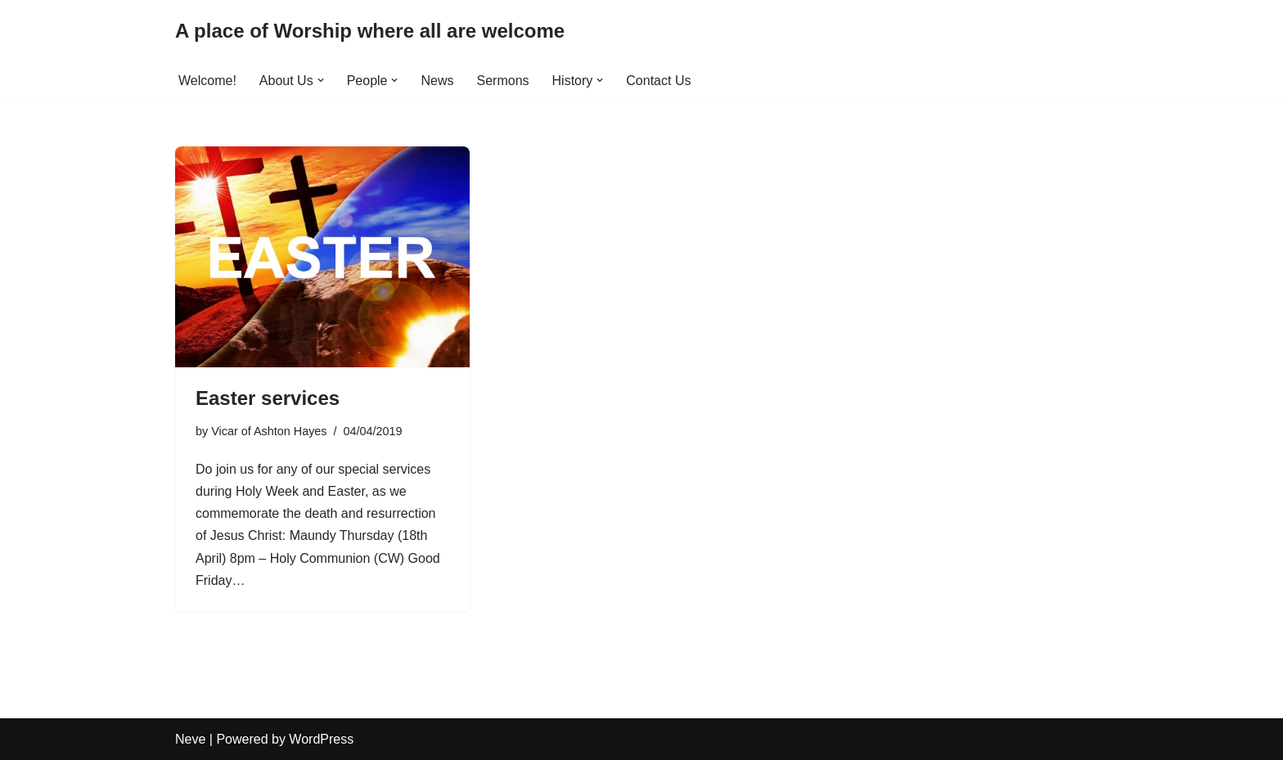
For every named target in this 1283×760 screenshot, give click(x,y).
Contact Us (658, 81)
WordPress (321, 739)
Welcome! (207, 81)
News (437, 81)
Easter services (268, 398)
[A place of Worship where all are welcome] (370, 31)
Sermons (503, 81)
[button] (320, 80)
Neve (190, 739)
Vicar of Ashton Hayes (268, 431)
